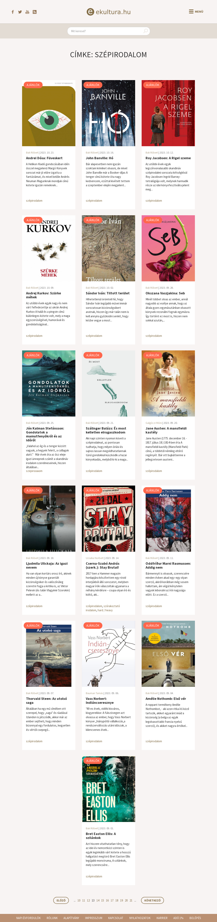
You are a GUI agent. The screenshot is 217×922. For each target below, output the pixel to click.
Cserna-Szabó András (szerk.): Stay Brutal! (102, 565)
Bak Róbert (32, 152)
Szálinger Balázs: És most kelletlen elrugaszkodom (106, 430)
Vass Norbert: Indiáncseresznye (100, 700)
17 (112, 900)
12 (88, 900)
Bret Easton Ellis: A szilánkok (101, 835)
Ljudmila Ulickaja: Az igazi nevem (47, 565)
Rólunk (52, 918)
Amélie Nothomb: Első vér (166, 698)
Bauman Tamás (94, 693)
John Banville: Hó (99, 158)
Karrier (161, 918)
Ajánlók (33, 85)
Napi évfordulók (28, 918)
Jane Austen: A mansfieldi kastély (166, 430)
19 (121, 900)
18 (116, 900)
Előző (61, 900)
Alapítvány (71, 918)
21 (131, 900)
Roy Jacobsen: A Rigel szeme (168, 158)
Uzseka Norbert (94, 558)
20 (126, 900)
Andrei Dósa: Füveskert (44, 158)
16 (107, 900)
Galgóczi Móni (154, 423)
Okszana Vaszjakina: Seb (165, 293)
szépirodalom (34, 200)
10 (79, 900)
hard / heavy (105, 610)
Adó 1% (178, 918)
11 (83, 900)
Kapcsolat (115, 918)
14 (97, 900)
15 (102, 900)
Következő (152, 900)
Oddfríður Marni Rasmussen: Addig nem (168, 565)
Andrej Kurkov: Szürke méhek (43, 295)
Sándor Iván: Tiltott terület (108, 293)
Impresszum (93, 918)
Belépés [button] (195, 918)
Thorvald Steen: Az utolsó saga (46, 700)
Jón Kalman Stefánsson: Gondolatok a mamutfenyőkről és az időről (45, 434)
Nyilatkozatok (140, 918)
